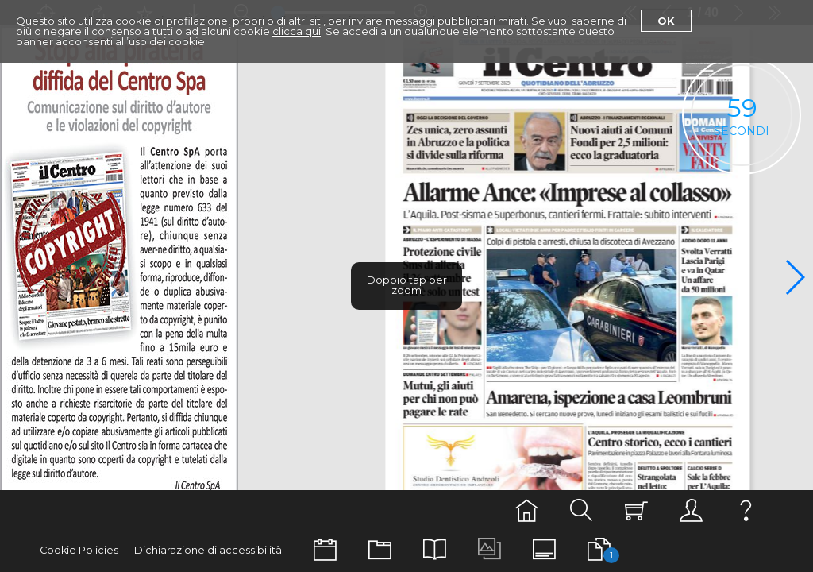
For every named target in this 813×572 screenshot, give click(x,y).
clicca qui (296, 31)
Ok (666, 20)
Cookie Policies (79, 550)
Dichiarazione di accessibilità (208, 550)
